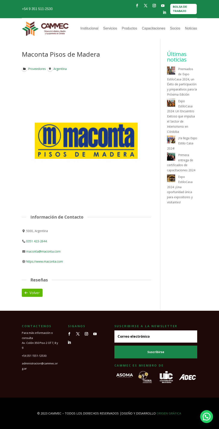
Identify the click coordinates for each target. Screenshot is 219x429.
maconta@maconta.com (43, 251)
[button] (206, 416)
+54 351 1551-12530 (34, 356)
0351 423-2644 (36, 241)
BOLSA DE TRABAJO (180, 9)
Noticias (191, 28)
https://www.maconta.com (44, 262)
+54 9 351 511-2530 (37, 9)
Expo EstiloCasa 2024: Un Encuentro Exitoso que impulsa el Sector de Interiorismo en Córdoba (181, 116)
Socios (175, 28)
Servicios (110, 28)
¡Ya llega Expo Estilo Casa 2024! (182, 143)
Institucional (89, 28)
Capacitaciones (153, 28)
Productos (129, 28)
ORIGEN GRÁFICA (169, 413)
